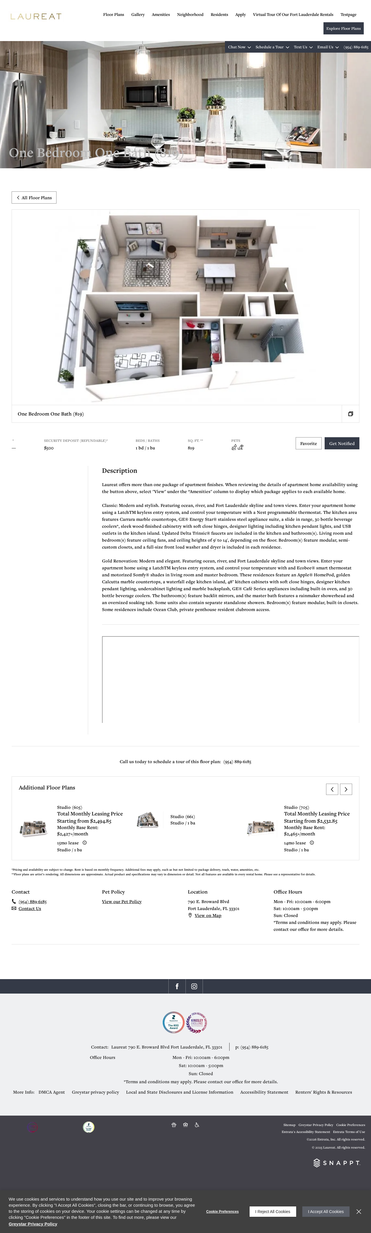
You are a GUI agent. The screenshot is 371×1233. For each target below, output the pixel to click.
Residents (219, 14)
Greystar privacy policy (95, 1092)
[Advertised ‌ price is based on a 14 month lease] (311, 842)
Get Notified (342, 443)
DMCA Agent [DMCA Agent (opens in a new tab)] (52, 1092)
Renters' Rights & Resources (323, 1092)
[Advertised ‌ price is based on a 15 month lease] (84, 842)
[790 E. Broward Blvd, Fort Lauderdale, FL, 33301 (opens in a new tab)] (178, 1047)
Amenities (161, 14)
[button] (238, 47)
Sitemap (289, 1125)
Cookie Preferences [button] (350, 1125)
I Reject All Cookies (272, 1211)
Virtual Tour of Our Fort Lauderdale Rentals (293, 14)
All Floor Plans (34, 197)
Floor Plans (113, 14)
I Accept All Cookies (326, 1211)
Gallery (138, 14)
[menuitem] (117, 13)
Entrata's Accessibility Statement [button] (306, 1131)
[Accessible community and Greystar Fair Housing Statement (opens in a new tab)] (197, 1124)
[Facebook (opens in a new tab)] (177, 986)
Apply (240, 14)
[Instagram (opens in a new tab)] (194, 986)
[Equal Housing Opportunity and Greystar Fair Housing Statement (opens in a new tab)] (185, 1124)
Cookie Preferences (222, 1212)
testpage (349, 14)
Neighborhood (190, 14)
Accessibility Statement (264, 1092)
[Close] (358, 1211)
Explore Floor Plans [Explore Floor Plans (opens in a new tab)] (343, 28)
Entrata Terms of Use (349, 1131)
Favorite (308, 443)
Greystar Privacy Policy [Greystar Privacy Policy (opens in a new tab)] (316, 1125)
